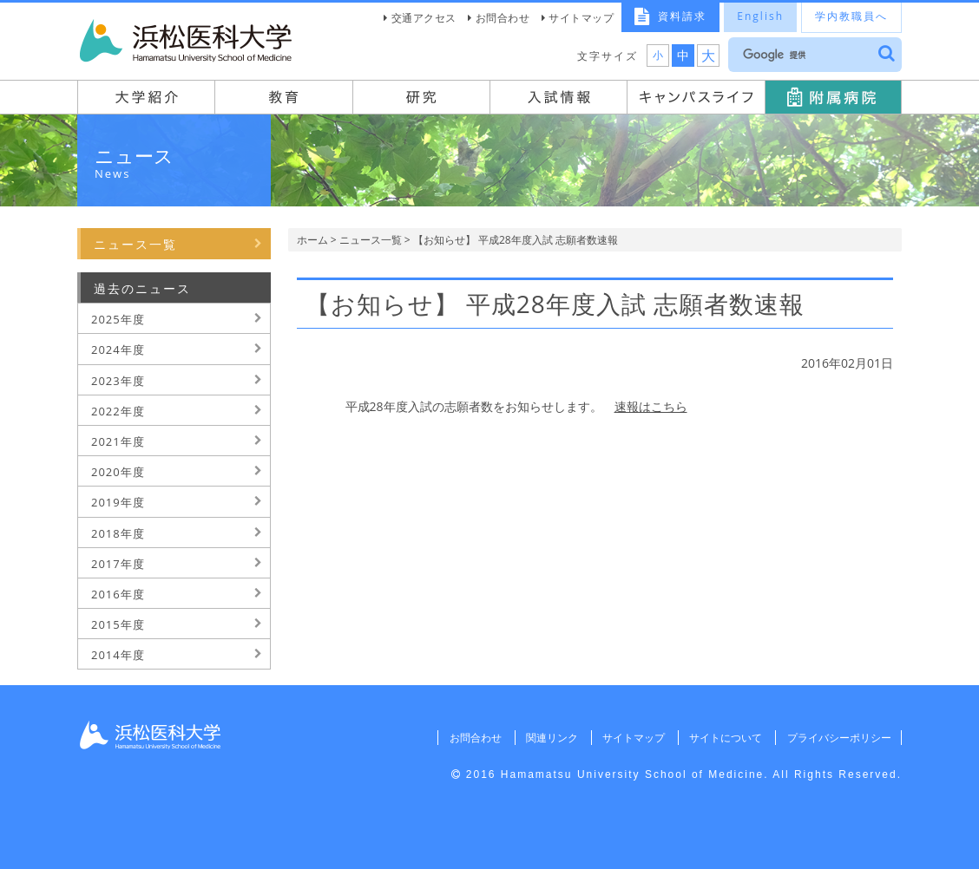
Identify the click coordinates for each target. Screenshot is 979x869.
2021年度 (118, 441)
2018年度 (118, 533)
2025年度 (118, 319)
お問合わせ (503, 17)
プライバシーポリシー (838, 737)
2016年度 (118, 594)
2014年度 (118, 655)
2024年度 (118, 349)
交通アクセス (424, 17)
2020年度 (118, 472)
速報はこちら (650, 406)
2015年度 (118, 624)
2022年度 (118, 411)
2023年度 (118, 381)
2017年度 (118, 564)
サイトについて (724, 737)
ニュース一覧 (370, 239)
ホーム (312, 239)
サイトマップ (581, 17)
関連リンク (550, 737)
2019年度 (118, 502)
